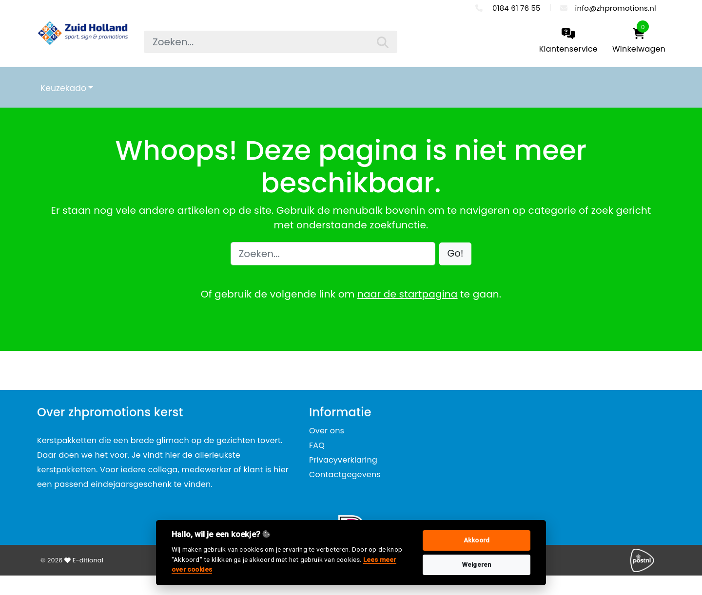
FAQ (317, 445)
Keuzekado (63, 88)
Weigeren (476, 564)
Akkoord (476, 540)
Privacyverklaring (343, 459)
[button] (455, 253)
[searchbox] (270, 42)
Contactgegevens (345, 474)
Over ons (326, 430)
